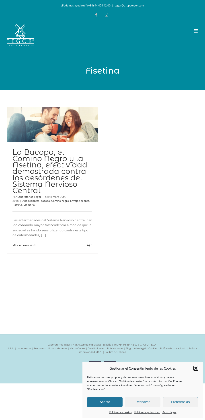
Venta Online (77, 348)
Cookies (153, 348)
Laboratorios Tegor (29, 197)
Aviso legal (139, 348)
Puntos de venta (57, 348)
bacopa (45, 201)
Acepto (105, 402)
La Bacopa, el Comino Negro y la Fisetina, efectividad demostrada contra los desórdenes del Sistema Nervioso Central (49, 171)
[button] (196, 368)
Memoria (29, 205)
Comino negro (60, 201)
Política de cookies (120, 412)
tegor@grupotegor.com (129, 5)
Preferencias (180, 402)
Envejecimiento (79, 201)
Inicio (11, 348)
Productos (40, 348)
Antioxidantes (31, 201)
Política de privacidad (147, 412)
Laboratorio (24, 348)
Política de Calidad (115, 352)
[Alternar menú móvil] (196, 31)
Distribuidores (96, 348)
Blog (128, 348)
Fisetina (17, 205)
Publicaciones (115, 348)
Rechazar (142, 402)
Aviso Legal (169, 412)
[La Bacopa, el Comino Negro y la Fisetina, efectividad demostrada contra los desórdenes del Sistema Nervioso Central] (52, 124)
